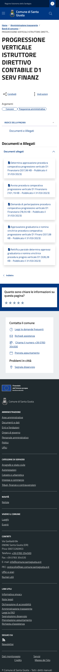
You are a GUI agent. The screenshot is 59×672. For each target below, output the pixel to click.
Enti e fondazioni (10, 427)
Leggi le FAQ (8, 612)
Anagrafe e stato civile (13, 465)
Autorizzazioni (9, 470)
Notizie (5, 502)
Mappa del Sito (42, 660)
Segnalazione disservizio (14, 616)
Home (4, 25)
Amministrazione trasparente (24, 25)
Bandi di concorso (10, 28)
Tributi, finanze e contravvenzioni (19, 485)
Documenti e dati (11, 422)
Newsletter (8, 644)
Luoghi (5, 519)
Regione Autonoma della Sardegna (18, 3)
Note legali (7, 599)
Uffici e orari (8, 572)
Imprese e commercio (13, 480)
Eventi (5, 524)
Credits (18, 660)
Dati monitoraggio (11, 656)
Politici (5, 442)
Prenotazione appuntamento (17, 620)
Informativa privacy (12, 594)
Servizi (36, 656)
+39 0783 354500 (21, 553)
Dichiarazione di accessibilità (16, 604)
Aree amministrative (12, 417)
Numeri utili (8, 577)
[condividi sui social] (9, 94)
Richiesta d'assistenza (13, 624)
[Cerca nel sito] (49, 13)
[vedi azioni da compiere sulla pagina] (39, 94)
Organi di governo (11, 432)
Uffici (4, 447)
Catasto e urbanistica (13, 475)
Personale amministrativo (15, 437)
